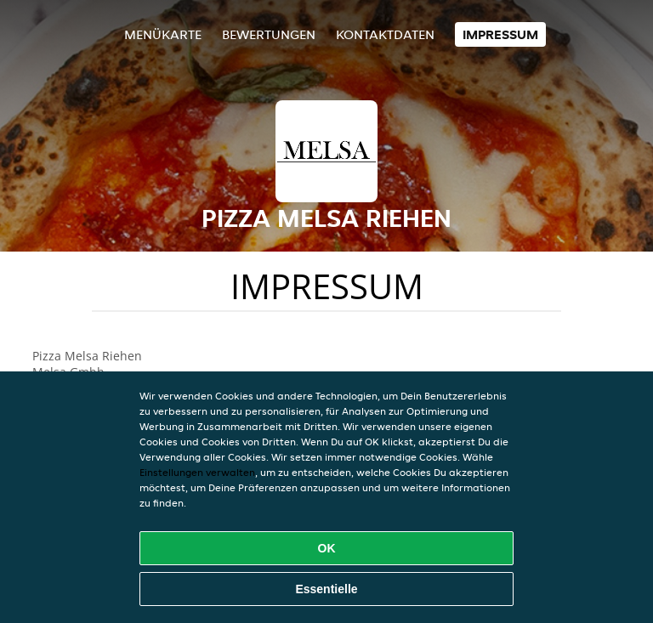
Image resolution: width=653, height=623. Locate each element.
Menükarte (163, 34)
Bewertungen (268, 34)
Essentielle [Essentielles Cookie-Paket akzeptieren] (326, 589)
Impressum (500, 34)
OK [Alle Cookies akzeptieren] (327, 548)
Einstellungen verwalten (197, 472)
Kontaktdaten (385, 34)
